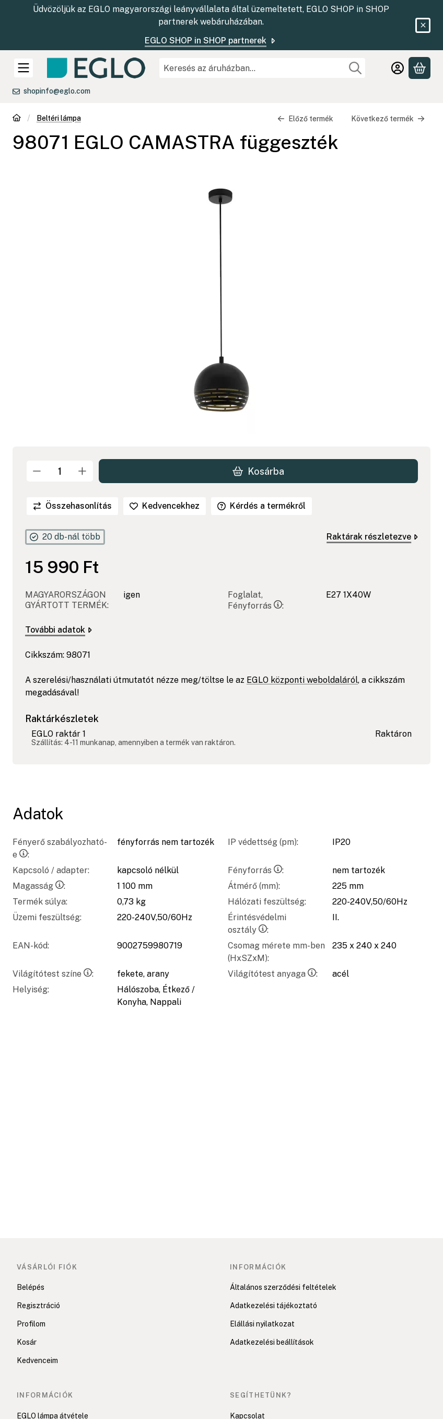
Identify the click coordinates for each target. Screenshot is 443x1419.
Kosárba (258, 471)
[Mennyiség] (59, 471)
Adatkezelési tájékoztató (273, 1305)
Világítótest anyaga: (273, 974)
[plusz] (82, 471)
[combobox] (262, 67)
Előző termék (305, 119)
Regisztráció (38, 1305)
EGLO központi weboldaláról (302, 680)
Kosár (27, 1342)
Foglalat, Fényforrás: (256, 600)
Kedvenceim (37, 1360)
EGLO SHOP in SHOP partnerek (211, 40)
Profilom (31, 1324)
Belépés (30, 1287)
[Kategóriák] (23, 68)
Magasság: (39, 886)
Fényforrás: (256, 870)
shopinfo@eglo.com (57, 91)
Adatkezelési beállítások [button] (272, 1342)
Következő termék (388, 119)
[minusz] (37, 471)
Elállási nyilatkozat (262, 1324)
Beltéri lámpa (59, 118)
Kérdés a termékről (261, 506)
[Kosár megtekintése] (419, 68)
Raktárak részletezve (372, 537)
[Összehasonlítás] (72, 506)
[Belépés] (398, 68)
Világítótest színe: (53, 974)
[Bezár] (422, 25)
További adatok (58, 630)
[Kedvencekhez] (164, 506)
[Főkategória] (17, 119)
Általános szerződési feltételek (283, 1287)
